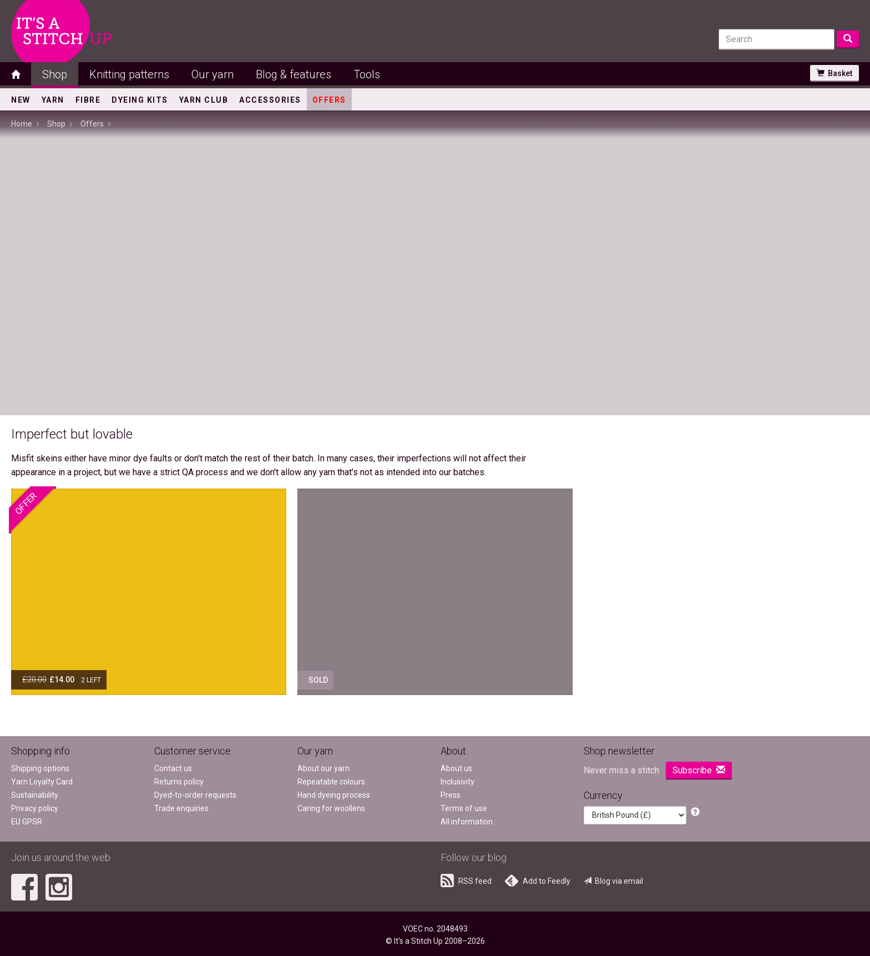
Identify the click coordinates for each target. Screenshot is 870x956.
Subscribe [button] (698, 770)
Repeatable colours (331, 781)
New (21, 99)
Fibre (88, 99)
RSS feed (466, 880)
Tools (366, 74)
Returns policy (179, 781)
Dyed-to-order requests (195, 795)
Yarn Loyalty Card (42, 781)
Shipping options (40, 768)
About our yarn (323, 768)
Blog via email (613, 881)
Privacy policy (34, 808)
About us (456, 768)
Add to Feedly (537, 880)
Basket (834, 73)
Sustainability (34, 795)
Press (451, 795)
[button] (695, 812)
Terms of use (464, 808)
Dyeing (140, 99)
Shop (54, 74)
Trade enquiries (181, 808)
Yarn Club (204, 99)
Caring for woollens (331, 808)
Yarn (53, 99)
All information (467, 821)
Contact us (173, 768)
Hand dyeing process (333, 795)
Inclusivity (457, 781)
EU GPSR (26, 821)
